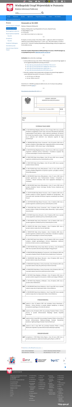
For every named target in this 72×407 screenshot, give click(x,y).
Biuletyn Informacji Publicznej (26, 9)
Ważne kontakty (14, 383)
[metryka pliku (38, 347)
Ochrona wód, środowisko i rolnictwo (32, 388)
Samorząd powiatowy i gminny (51, 380)
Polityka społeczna (33, 393)
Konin (12, 392)
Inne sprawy (32, 400)
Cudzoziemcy (33, 379)
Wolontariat (42, 386)
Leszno (12, 393)
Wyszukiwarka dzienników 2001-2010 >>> (31, 91)
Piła (11, 395)
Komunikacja (32, 381)
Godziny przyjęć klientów (16, 385)
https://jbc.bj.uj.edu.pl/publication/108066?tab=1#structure (41, 66)
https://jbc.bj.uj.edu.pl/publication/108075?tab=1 (39, 68)
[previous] (8, 360)
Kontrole (41, 377)
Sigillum (34, 85)
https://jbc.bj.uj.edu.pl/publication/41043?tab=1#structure (41, 65)
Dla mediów (42, 388)
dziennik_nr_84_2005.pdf (29, 348)
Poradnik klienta (33, 375)
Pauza (65, 367)
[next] (63, 360)
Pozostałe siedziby (14, 382)
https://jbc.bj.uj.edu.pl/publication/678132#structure (40, 70)
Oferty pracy (42, 375)
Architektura (32, 377)
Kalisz (12, 390)
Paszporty (32, 391)
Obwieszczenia (42, 382)
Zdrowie (31, 398)
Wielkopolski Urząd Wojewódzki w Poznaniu (39, 5)
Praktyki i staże (42, 384)
